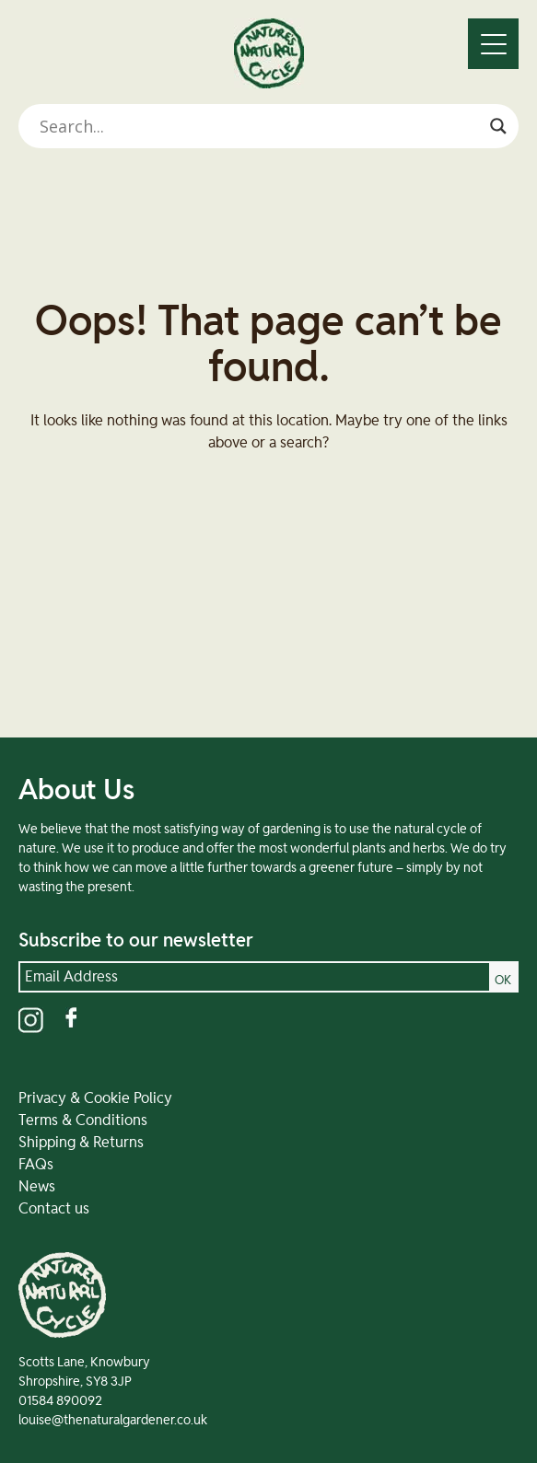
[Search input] (260, 126)
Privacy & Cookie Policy (95, 1098)
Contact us (53, 1209)
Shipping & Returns (81, 1142)
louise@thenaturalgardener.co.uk (112, 1420)
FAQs (35, 1164)
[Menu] (493, 43)
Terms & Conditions (82, 1120)
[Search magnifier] (498, 126)
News (36, 1186)
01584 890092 (60, 1401)
